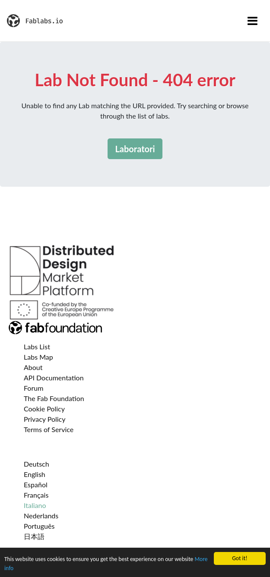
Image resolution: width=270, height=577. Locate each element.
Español (36, 484)
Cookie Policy (44, 409)
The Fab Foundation (54, 398)
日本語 (34, 536)
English (34, 474)
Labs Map (38, 357)
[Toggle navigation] (252, 21)
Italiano (35, 505)
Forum (33, 388)
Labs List (37, 346)
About (33, 367)
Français (36, 495)
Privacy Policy (45, 419)
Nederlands (41, 515)
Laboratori (135, 149)
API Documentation (54, 377)
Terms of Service (48, 429)
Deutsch (36, 464)
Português (39, 526)
